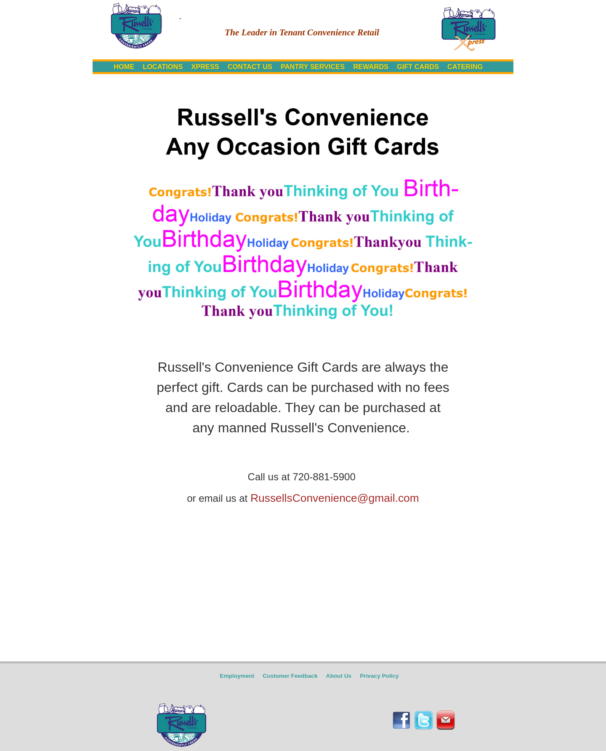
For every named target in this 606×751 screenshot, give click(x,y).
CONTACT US (250, 66)
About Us (339, 676)
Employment (237, 676)
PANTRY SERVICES (313, 66)
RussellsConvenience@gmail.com (334, 498)
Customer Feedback (290, 676)
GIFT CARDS (418, 66)
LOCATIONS (163, 66)
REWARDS (370, 66)
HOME (124, 66)
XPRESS (205, 66)
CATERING (465, 66)
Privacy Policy (379, 676)
